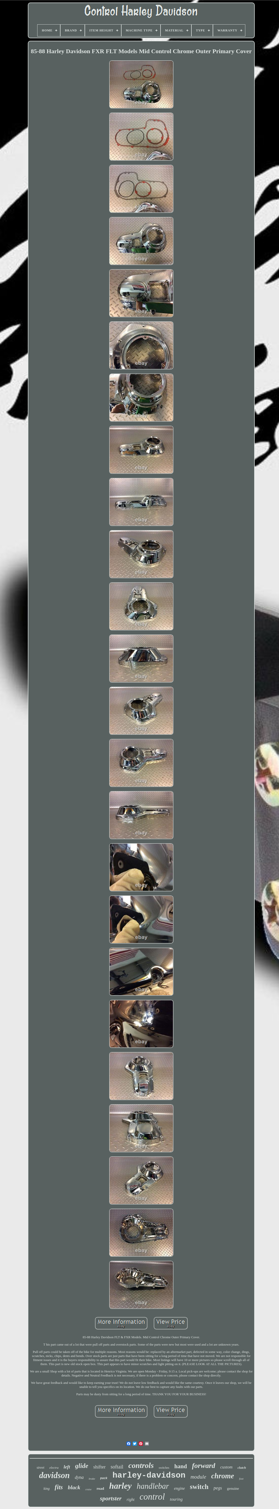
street (41, 1467)
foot (241, 1478)
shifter (99, 1466)
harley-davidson (148, 1475)
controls (141, 1465)
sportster (111, 1498)
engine (179, 1488)
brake (92, 1478)
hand (180, 1466)
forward (203, 1465)
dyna (79, 1477)
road (100, 1488)
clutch (241, 1467)
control (152, 1497)
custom (226, 1467)
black (74, 1487)
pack (104, 1478)
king (47, 1489)
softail (117, 1466)
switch (199, 1487)
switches (164, 1467)
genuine (233, 1488)
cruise (88, 1489)
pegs (218, 1488)
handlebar (153, 1486)
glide (81, 1465)
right (130, 1499)
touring (176, 1499)
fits (59, 1487)
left (67, 1466)
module (198, 1477)
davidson (54, 1475)
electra (53, 1467)
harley (120, 1486)
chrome (222, 1476)
